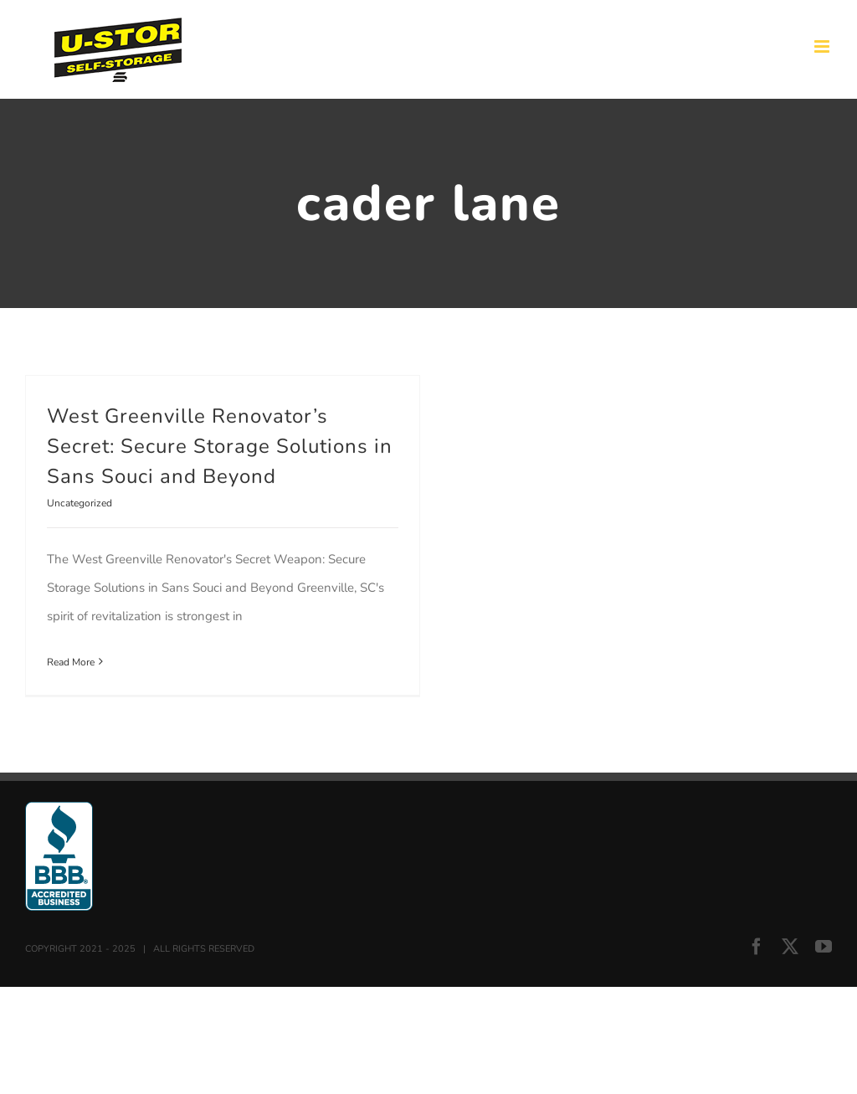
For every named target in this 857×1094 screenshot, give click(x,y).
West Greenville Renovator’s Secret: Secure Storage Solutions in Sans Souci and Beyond (220, 446)
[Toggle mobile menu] (823, 46)
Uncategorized (79, 503)
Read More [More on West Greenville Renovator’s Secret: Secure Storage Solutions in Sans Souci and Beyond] (71, 662)
